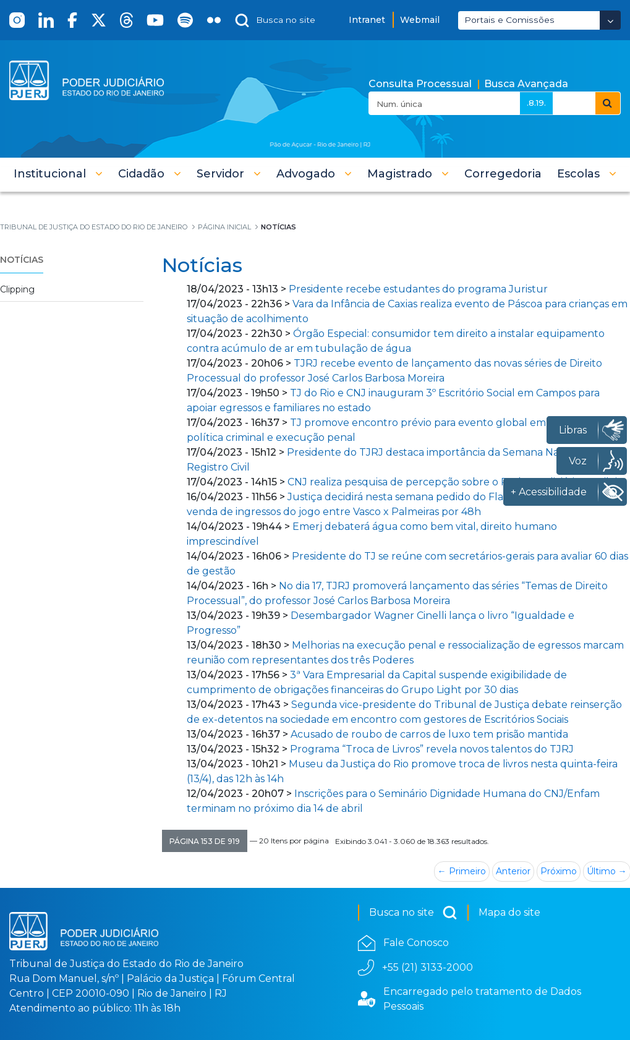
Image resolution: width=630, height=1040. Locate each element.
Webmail (420, 20)
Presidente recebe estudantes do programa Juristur (418, 289)
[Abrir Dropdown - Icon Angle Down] (610, 20)
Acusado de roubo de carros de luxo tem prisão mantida (429, 734)
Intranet (367, 20)
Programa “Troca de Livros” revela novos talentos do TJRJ (432, 749)
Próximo (558, 871)
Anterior (513, 871)
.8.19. (536, 103)
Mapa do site (509, 912)
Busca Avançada (526, 84)
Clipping (17, 289)
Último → (607, 871)
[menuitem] (503, 174)
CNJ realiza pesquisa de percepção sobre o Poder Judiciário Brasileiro (457, 482)
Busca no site (413, 913)
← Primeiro (462, 871)
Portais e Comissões (509, 20)
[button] (58, 174)
